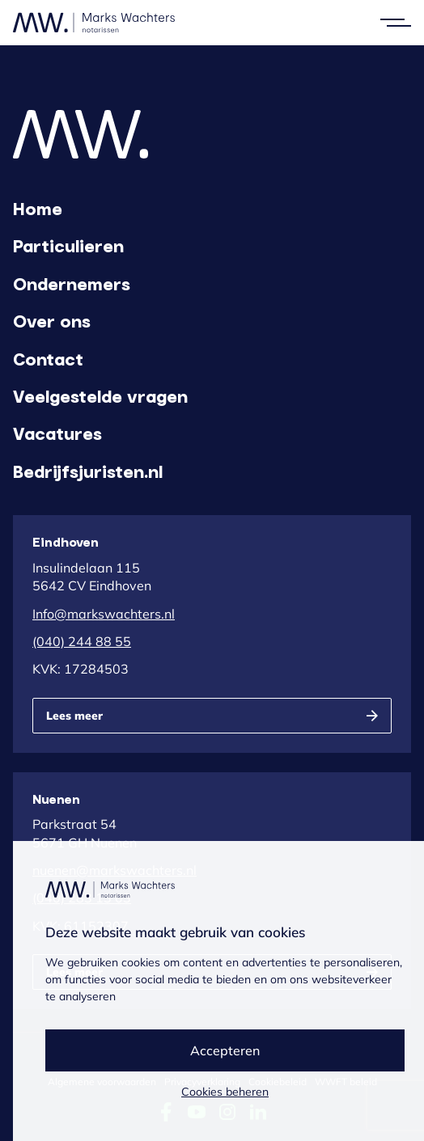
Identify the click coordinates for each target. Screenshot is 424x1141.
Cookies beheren (225, 1091)
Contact (48, 358)
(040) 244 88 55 (81, 641)
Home (37, 207)
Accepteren (225, 1050)
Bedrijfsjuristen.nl (88, 470)
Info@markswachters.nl (103, 614)
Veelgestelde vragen (100, 395)
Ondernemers (71, 283)
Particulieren (68, 245)
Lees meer (74, 715)
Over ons (52, 320)
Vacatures (57, 432)
